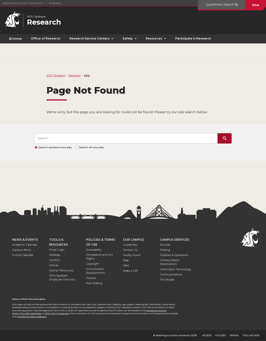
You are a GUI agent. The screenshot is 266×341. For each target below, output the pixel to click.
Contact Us (130, 250)
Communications (171, 274)
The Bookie (167, 279)
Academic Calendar (24, 244)
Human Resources (61, 270)
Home (17, 38)
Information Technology (175, 269)
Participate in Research (193, 38)
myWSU (54, 260)
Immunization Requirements (95, 270)
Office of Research (45, 38)
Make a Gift (130, 270)
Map (126, 260)
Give (255, 5)
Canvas (53, 265)
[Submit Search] (225, 138)
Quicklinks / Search (220, 4)
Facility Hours (131, 255)
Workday (55, 255)
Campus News (21, 250)
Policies (91, 278)
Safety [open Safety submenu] (128, 38)
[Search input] (126, 138)
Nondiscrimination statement (32, 316)
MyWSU (234, 335)
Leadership (130, 244)
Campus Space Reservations (169, 262)
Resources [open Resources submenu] (154, 38)
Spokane (55, 3)
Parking (165, 250)
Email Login (56, 249)
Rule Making (94, 283)
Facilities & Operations (174, 255)
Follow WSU (251, 335)
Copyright (92, 263)
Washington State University (23, 3)
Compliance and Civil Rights (99, 256)
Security (165, 244)
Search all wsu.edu (91, 147)
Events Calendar (22, 255)
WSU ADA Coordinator (31, 313)
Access (206, 335)
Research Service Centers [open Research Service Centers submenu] (89, 38)
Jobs (126, 265)
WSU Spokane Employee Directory (62, 277)
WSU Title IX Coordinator (57, 313)
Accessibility (94, 249)
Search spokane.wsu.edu (55, 147)
